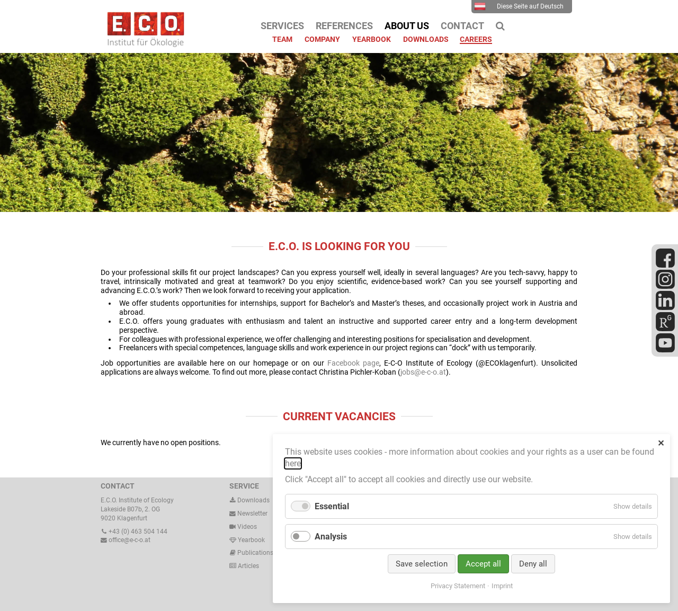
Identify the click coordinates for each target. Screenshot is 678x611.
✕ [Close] (660, 443)
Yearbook (247, 540)
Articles (247, 566)
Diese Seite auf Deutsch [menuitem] (519, 6)
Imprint (502, 586)
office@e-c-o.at (125, 540)
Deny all (533, 564)
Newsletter (248, 513)
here (293, 463)
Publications (255, 552)
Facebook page (353, 363)
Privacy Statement (458, 586)
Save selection (422, 564)
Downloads (249, 500)
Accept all (483, 564)
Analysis (331, 537)
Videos (247, 526)
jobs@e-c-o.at (423, 372)
